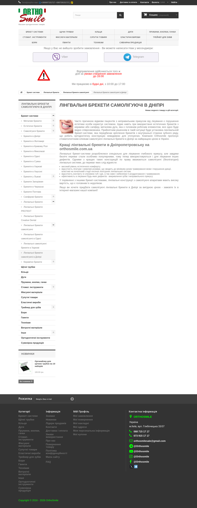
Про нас (51, 440)
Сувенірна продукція (130, 42)
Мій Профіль (81, 411)
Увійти (174, 2)
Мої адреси (80, 427)
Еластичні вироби (130, 37)
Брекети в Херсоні (32, 171)
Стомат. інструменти (34, 37)
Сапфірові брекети (33, 197)
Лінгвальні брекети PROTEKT (32, 209)
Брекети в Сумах (32, 161)
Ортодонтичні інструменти (35, 338)
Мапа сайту (53, 457)
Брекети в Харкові (32, 166)
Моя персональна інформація (91, 430)
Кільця (98, 31)
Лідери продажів (56, 423)
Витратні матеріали (31, 328)
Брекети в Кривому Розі (35, 146)
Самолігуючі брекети (34, 131)
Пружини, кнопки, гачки (162, 31)
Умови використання (54, 435)
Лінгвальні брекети (33, 202)
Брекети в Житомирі (33, 141)
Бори (34, 42)
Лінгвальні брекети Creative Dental (32, 218)
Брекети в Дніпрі (31, 136)
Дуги (130, 31)
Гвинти (66, 42)
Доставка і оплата (57, 430)
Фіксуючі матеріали (66, 37)
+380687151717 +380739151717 (55, 2)
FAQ (48, 462)
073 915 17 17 (141, 435)
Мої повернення (83, 419)
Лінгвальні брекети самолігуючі (32, 227)
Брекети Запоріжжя (33, 182)
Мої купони (80, 434)
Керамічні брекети (32, 262)
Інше (23, 333)
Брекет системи (34, 31)
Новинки (27, 353)
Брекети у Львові (32, 176)
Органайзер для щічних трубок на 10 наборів (45, 363)
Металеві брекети (32, 121)
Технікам (98, 42)
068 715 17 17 (141, 431)
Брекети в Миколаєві (34, 151)
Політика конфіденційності (56, 452)
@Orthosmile (141, 446)
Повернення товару (53, 445)
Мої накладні (81, 423)
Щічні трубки (66, 31)
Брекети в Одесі (31, 156)
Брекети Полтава (32, 192)
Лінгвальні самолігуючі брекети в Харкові (34, 245)
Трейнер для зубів (162, 37)
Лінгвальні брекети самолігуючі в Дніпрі (32, 255)
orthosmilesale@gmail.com (150, 441)
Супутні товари (98, 37)
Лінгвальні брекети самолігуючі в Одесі (32, 236)
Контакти (144, 2)
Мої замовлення (83, 416)
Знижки (50, 416)
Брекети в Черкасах (33, 187)
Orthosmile (143, 416)
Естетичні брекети (32, 126)
